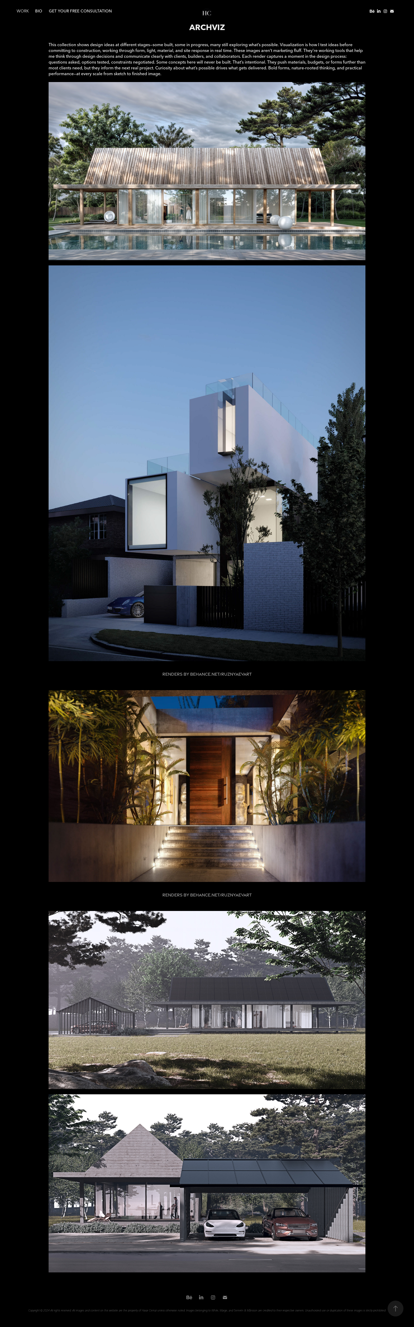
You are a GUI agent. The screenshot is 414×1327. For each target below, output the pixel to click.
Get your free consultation (80, 10)
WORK (23, 10)
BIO (38, 10)
